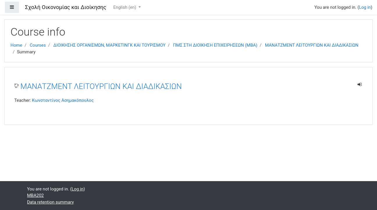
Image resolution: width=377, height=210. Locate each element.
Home (16, 45)
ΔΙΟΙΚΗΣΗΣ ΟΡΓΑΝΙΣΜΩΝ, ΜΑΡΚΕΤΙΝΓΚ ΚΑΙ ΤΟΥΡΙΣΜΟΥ (109, 45)
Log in (365, 7)
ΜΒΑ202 (35, 195)
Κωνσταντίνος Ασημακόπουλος (63, 100)
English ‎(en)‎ (125, 7)
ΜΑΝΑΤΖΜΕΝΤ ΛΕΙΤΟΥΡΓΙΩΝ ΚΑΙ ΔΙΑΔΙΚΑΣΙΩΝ (312, 45)
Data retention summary (50, 202)
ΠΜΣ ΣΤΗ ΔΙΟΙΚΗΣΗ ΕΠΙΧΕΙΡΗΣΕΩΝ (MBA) (215, 45)
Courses (38, 45)
